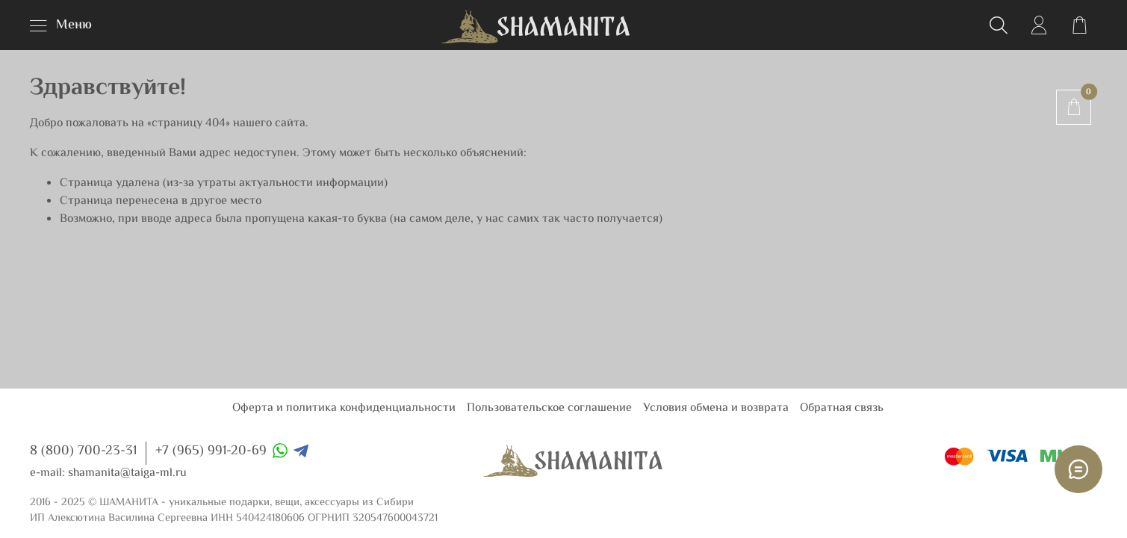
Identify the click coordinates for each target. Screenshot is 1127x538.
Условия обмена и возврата (716, 408)
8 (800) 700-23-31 (83, 451)
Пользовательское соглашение (549, 408)
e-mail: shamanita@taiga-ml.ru (108, 473)
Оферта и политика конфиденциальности (344, 408)
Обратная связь (842, 408)
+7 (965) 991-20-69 (211, 451)
